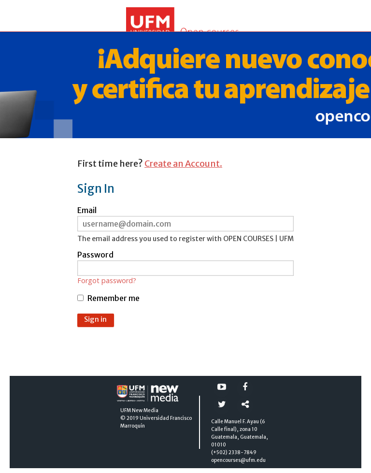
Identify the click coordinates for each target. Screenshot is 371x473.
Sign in (95, 319)
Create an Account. (183, 163)
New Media (145, 410)
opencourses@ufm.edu (238, 460)
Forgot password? (106, 280)
